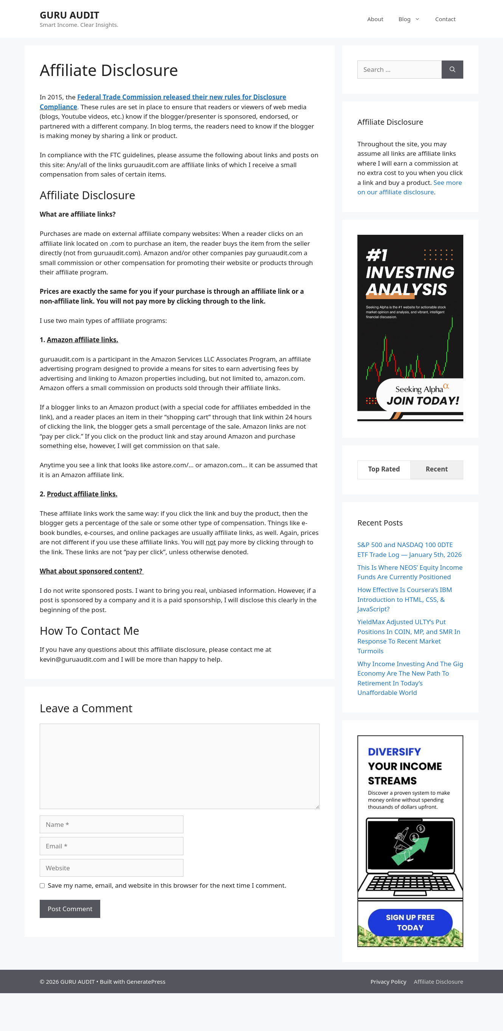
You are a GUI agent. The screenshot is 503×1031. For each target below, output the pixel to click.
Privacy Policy (389, 981)
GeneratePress (145, 981)
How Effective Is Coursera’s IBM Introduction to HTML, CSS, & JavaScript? (404, 599)
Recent (437, 469)
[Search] (452, 69)
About (375, 19)
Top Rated (384, 469)
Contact (445, 19)
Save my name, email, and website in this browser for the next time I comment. (167, 885)
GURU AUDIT (69, 14)
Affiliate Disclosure (438, 981)
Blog (413, 19)
